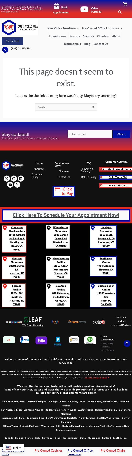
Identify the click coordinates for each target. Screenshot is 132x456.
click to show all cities (97, 377)
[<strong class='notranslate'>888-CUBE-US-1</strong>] (101, 185)
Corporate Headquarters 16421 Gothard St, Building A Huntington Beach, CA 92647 (17, 238)
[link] (125, 4)
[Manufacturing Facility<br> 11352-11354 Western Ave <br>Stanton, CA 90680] (48, 259)
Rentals (75, 36)
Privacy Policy (107, 343)
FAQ (88, 163)
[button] (63, 28)
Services (88, 36)
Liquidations (57, 36)
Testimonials (72, 44)
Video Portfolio (96, 10)
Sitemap (110, 350)
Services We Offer (62, 164)
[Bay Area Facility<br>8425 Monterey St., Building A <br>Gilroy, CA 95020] (48, 286)
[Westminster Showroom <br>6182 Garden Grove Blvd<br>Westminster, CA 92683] (48, 228)
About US (39, 168)
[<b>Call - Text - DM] (101, 177)
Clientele (103, 36)
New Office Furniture (63, 28)
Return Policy (88, 177)
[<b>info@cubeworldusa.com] (101, 169)
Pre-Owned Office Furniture (102, 28)
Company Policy (37, 176)
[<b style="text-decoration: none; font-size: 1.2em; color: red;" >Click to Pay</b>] (57, 189)
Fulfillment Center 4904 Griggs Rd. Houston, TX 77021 (106, 266)
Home (39, 163)
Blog (87, 44)
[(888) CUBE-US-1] (5, 50)
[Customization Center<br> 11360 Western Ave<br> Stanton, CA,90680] (92, 286)
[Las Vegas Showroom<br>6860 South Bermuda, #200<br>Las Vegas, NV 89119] (92, 228)
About (116, 36)
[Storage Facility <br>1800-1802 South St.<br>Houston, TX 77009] (4, 286)
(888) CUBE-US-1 (21, 48)
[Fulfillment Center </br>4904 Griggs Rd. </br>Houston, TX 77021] (92, 259)
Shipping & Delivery (87, 170)
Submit (121, 133)
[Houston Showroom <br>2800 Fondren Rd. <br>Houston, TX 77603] (4, 259)
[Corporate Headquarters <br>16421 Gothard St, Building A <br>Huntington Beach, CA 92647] (4, 228)
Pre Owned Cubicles (48, 450)
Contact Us (100, 44)
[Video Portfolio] (84, 9)
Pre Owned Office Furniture (80, 452)
